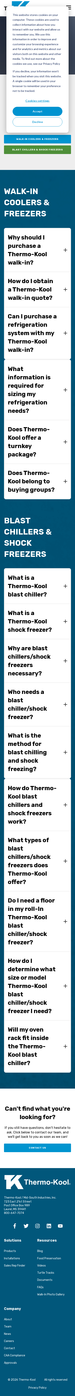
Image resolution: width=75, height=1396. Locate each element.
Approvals (10, 1363)
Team (7, 1326)
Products (10, 1251)
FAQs (40, 1287)
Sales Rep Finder (14, 1265)
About (8, 1319)
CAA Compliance (14, 1355)
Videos (41, 1265)
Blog (40, 1251)
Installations (12, 1258)
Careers (9, 1341)
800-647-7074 (14, 1213)
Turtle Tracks (45, 1272)
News (7, 1334)
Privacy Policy (37, 1387)
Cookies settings (37, 100)
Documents (44, 1280)
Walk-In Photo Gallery (51, 1294)
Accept (38, 111)
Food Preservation (49, 1258)
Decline (37, 122)
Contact (9, 1348)
